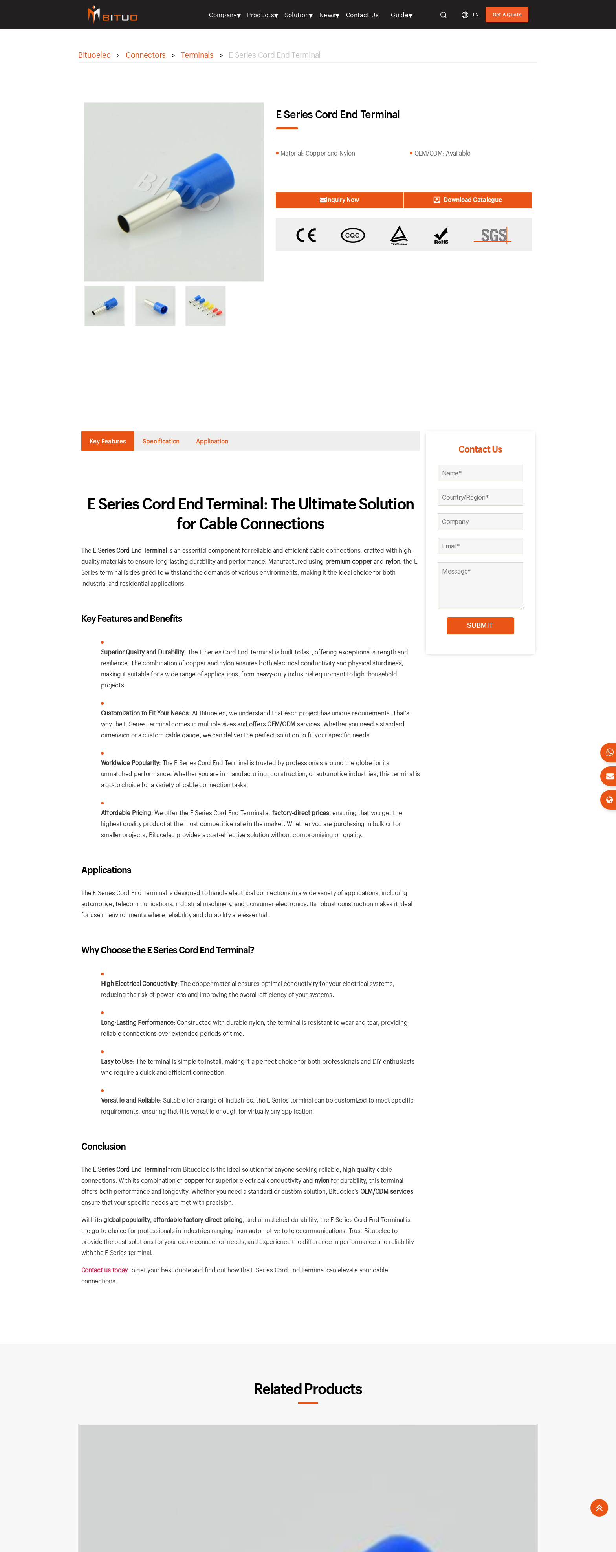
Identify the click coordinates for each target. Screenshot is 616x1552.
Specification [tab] (178, 442)
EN (476, 14)
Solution (297, 15)
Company (222, 15)
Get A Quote (507, 14)
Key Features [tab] (113, 442)
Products (260, 15)
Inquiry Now (318, 199)
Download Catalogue (489, 199)
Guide (400, 15)
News (327, 15)
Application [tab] (241, 442)
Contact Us (362, 15)
